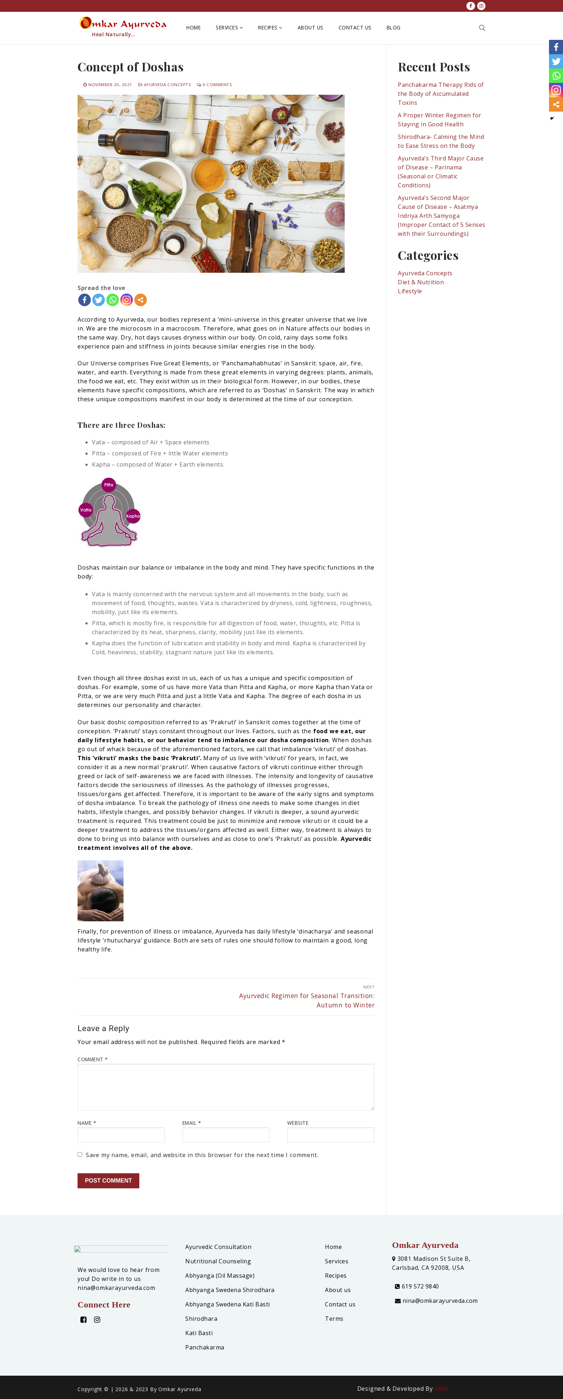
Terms (334, 1319)
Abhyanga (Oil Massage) (220, 1275)
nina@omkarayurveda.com (436, 1301)
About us (338, 1290)
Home (333, 1247)
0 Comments (214, 84)
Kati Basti (199, 1333)
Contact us (340, 1304)
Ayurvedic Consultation (218, 1247)
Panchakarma (204, 1347)
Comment (93, 1059)
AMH (442, 1389)
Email (191, 1122)
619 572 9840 (417, 1286)
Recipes (336, 1275)
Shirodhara (201, 1319)
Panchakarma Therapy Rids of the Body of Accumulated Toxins (441, 94)
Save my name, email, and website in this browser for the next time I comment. (202, 1155)
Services (336, 1261)
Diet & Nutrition (421, 282)
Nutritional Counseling (218, 1261)
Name (87, 1122)
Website (298, 1122)
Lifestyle (410, 291)
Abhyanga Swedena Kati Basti (227, 1304)
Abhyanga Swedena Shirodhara (230, 1290)
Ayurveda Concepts (164, 84)
